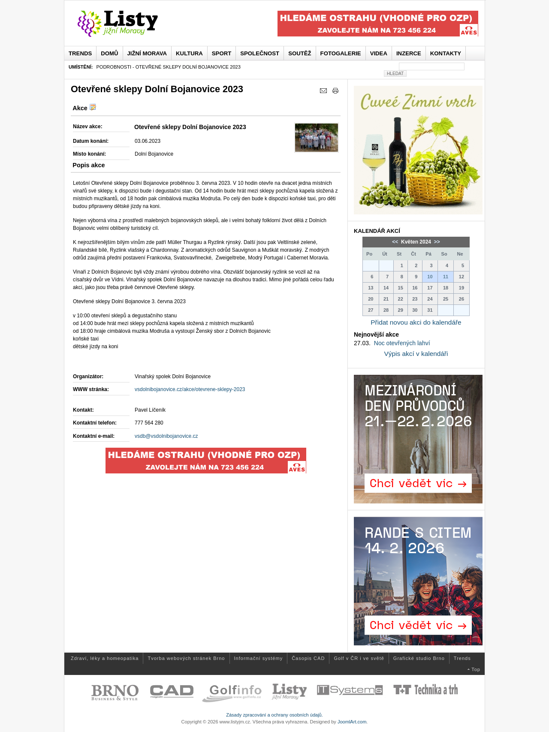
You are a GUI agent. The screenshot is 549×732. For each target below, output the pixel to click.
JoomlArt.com (352, 721)
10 (429, 276)
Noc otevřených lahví (402, 343)
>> (436, 242)
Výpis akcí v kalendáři (416, 353)
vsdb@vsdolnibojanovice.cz (166, 436)
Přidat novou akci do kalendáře (416, 322)
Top (475, 669)
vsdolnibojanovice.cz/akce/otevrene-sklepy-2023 (190, 389)
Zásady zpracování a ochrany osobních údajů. (274, 714)
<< (395, 242)
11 (445, 276)
